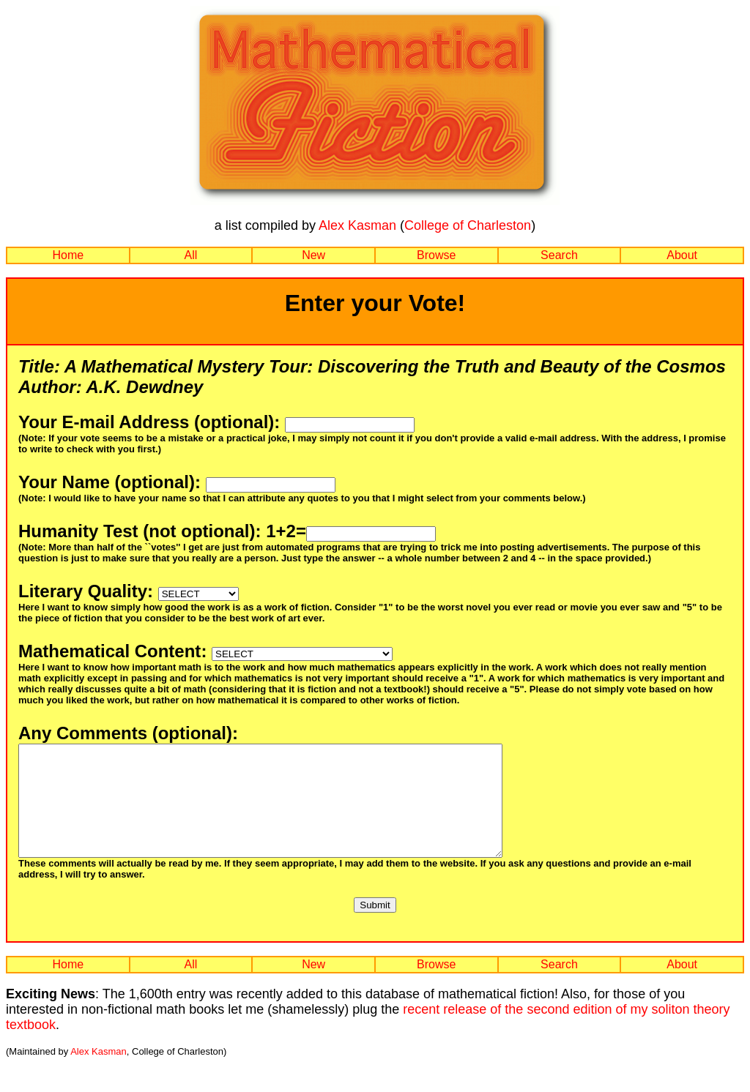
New (313, 255)
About (682, 255)
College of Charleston (467, 225)
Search (559, 255)
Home (67, 255)
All (191, 255)
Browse (436, 255)
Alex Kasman (357, 225)
